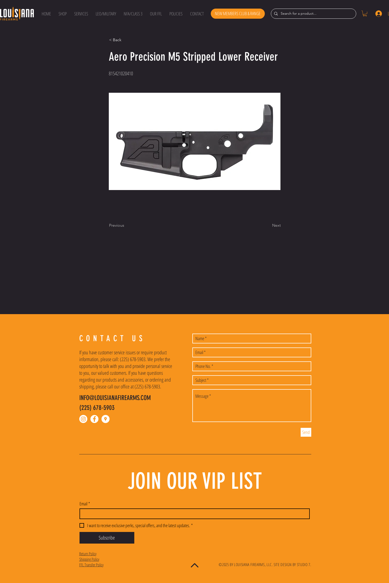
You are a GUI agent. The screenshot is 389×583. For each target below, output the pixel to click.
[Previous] (125, 225)
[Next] (268, 225)
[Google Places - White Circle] (105, 419)
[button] (62, 13)
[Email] (193, 514)
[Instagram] (83, 419)
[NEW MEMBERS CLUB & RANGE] (238, 14)
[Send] (306, 432)
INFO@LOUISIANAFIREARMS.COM (115, 398)
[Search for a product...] (313, 13)
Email (85, 503)
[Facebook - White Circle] (94, 419)
